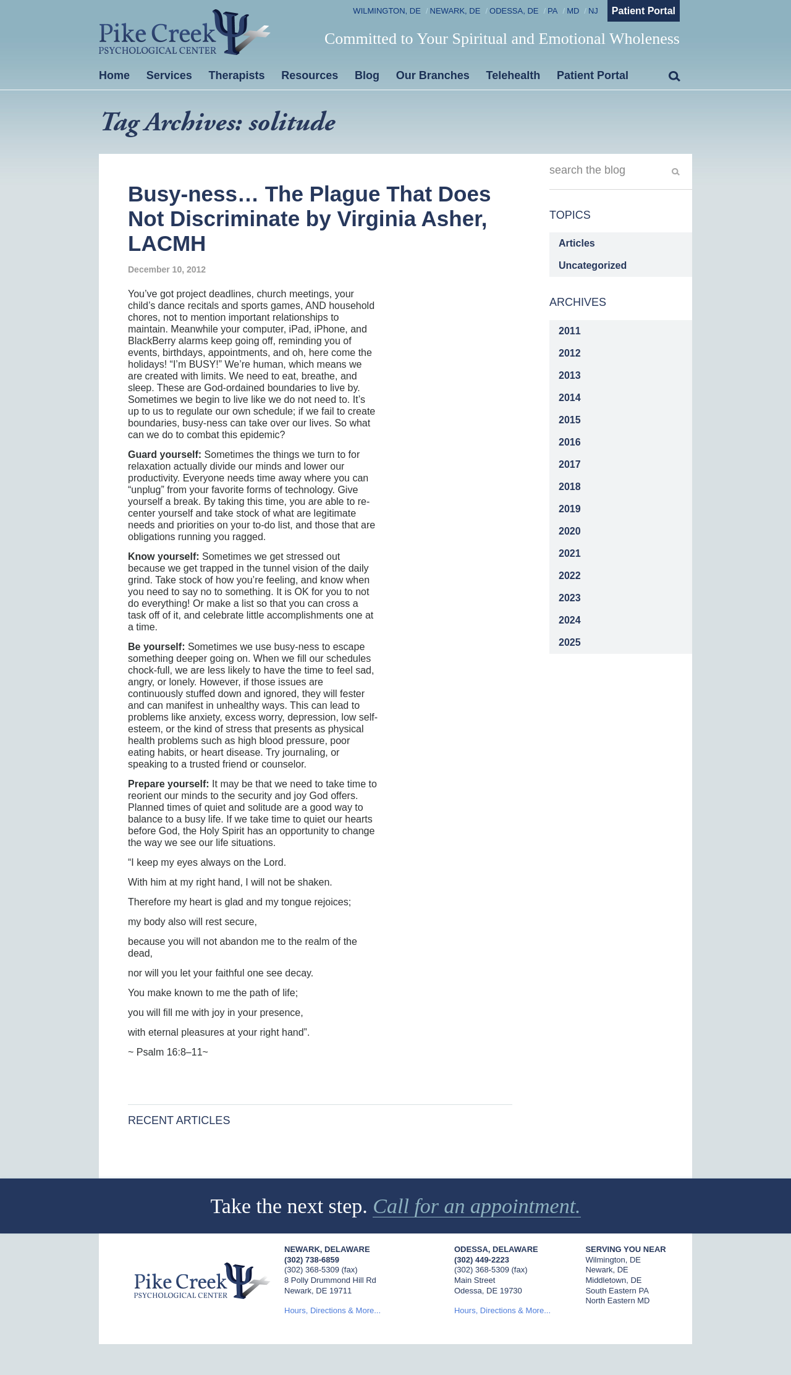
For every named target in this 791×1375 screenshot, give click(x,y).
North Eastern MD (617, 1300)
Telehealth (513, 75)
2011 (570, 331)
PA (552, 10)
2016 (570, 442)
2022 (570, 575)
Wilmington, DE (387, 10)
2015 (570, 420)
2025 (570, 642)
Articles (577, 243)
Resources (309, 75)
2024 (570, 620)
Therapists (237, 75)
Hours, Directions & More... (332, 1310)
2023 (570, 598)
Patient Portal (643, 11)
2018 (570, 486)
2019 (570, 509)
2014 (570, 397)
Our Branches (433, 75)
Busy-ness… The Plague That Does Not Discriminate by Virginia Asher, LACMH (309, 219)
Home (114, 75)
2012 (570, 353)
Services (169, 75)
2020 (570, 531)
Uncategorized (593, 265)
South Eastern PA (616, 1290)
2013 (570, 375)
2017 (570, 464)
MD (573, 10)
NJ (593, 10)
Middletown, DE (613, 1280)
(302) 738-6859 (311, 1259)
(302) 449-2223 (481, 1259)
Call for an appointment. (476, 1206)
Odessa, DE (513, 10)
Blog (367, 75)
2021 (570, 553)
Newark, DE (455, 10)
